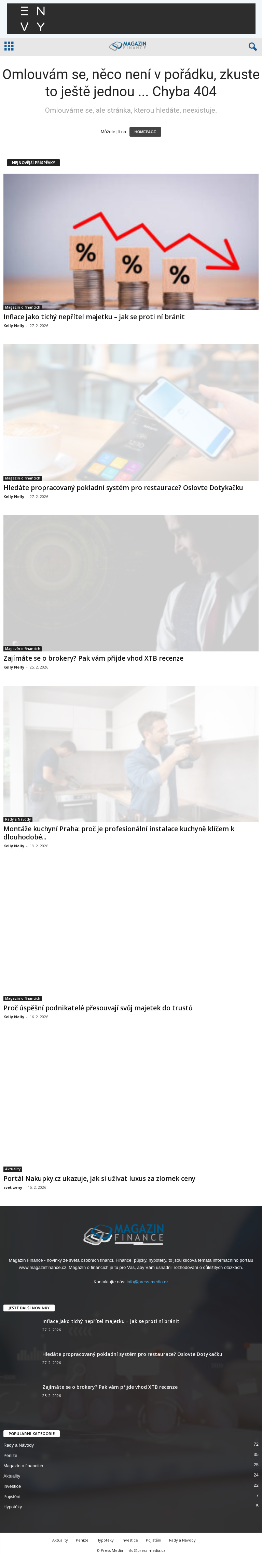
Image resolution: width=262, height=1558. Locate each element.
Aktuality (12, 1169)
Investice (12, 1486)
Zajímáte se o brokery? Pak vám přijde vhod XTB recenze (93, 658)
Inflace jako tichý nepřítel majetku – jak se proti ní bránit (94, 316)
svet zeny (12, 1187)
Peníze (10, 1455)
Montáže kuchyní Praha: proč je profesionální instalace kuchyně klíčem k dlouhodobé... (118, 833)
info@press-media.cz (147, 1281)
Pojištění (11, 1496)
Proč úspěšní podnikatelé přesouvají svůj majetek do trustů (98, 1008)
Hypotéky (12, 1506)
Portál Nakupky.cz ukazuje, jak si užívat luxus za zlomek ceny (99, 1178)
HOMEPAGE (145, 132)
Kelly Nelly (13, 325)
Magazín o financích (22, 307)
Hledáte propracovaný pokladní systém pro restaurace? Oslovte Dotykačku (123, 487)
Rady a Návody (18, 819)
